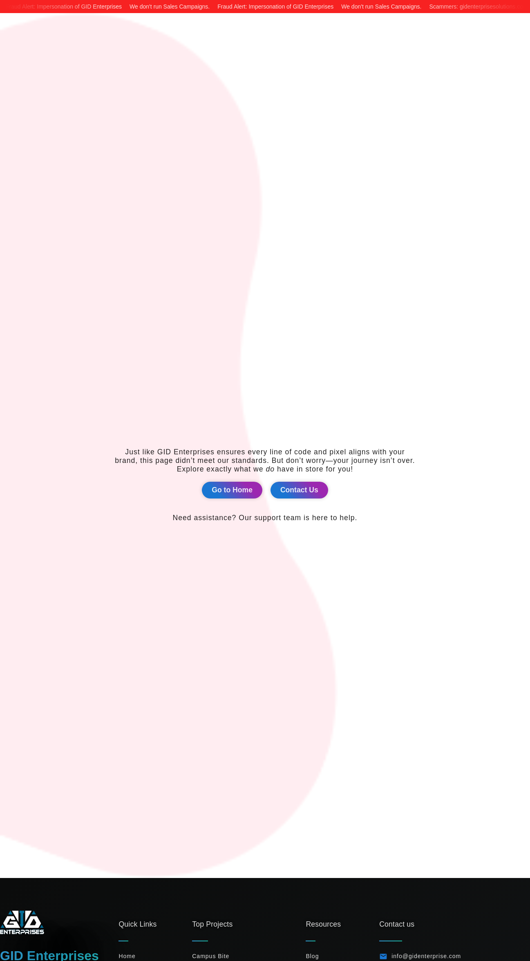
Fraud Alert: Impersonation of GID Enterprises (64, 6)
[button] (232, 490)
